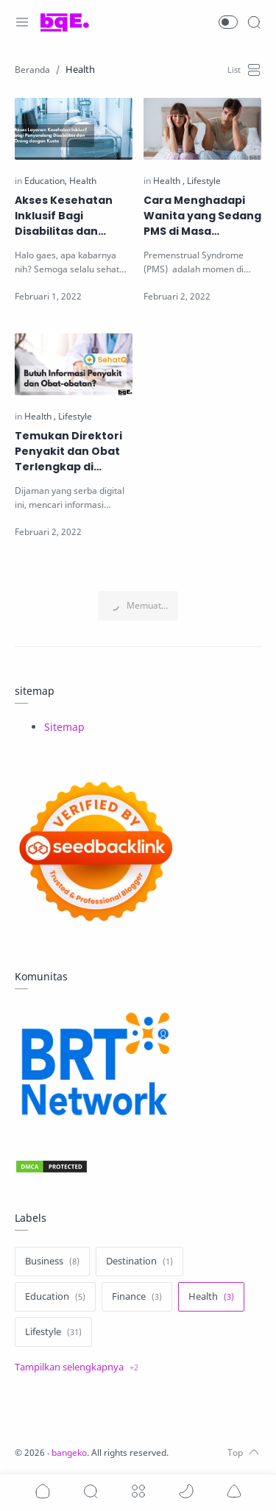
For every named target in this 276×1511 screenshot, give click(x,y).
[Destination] (139, 1261)
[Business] (52, 1261)
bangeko (69, 1452)
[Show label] (76, 1367)
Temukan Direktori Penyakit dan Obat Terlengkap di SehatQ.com (68, 451)
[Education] (45, 180)
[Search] (254, 22)
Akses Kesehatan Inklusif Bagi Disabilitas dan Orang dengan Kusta (73, 216)
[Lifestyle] (204, 180)
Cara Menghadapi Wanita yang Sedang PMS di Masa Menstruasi (202, 216)
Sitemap (64, 727)
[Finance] (137, 1297)
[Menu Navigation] (22, 22)
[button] (228, 22)
